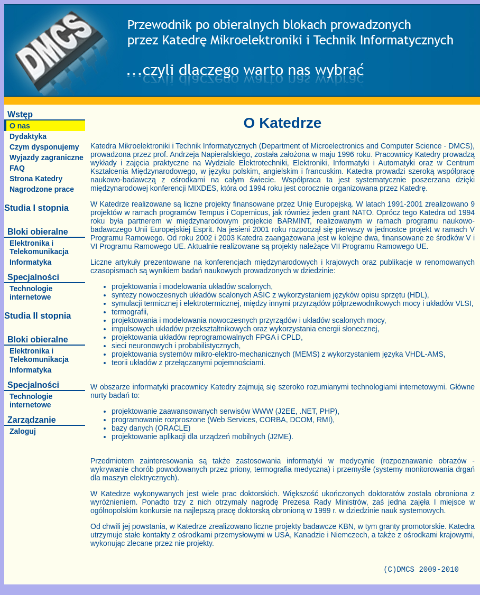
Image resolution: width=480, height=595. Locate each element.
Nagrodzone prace (42, 189)
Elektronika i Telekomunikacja (39, 247)
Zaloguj (23, 431)
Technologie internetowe (31, 292)
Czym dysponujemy (44, 147)
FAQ (17, 168)
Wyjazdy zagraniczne (47, 157)
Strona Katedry (36, 178)
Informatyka (30, 262)
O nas (20, 126)
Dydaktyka (28, 136)
